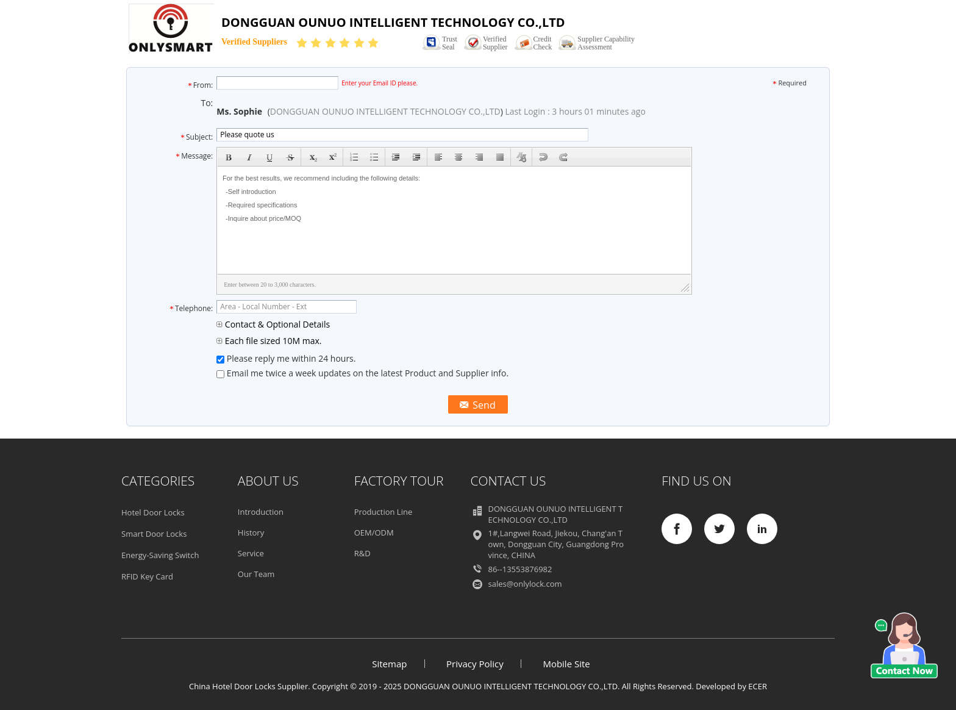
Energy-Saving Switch (160, 555)
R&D (362, 553)
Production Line (383, 511)
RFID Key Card (147, 576)
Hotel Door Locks (153, 512)
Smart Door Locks (154, 533)
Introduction (261, 511)
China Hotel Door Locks (232, 686)
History (251, 532)
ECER (757, 686)
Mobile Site (566, 663)
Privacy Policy (475, 663)
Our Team (256, 573)
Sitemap (389, 663)
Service (251, 553)
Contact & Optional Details (273, 324)
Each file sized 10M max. (268, 340)
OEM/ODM (374, 532)
